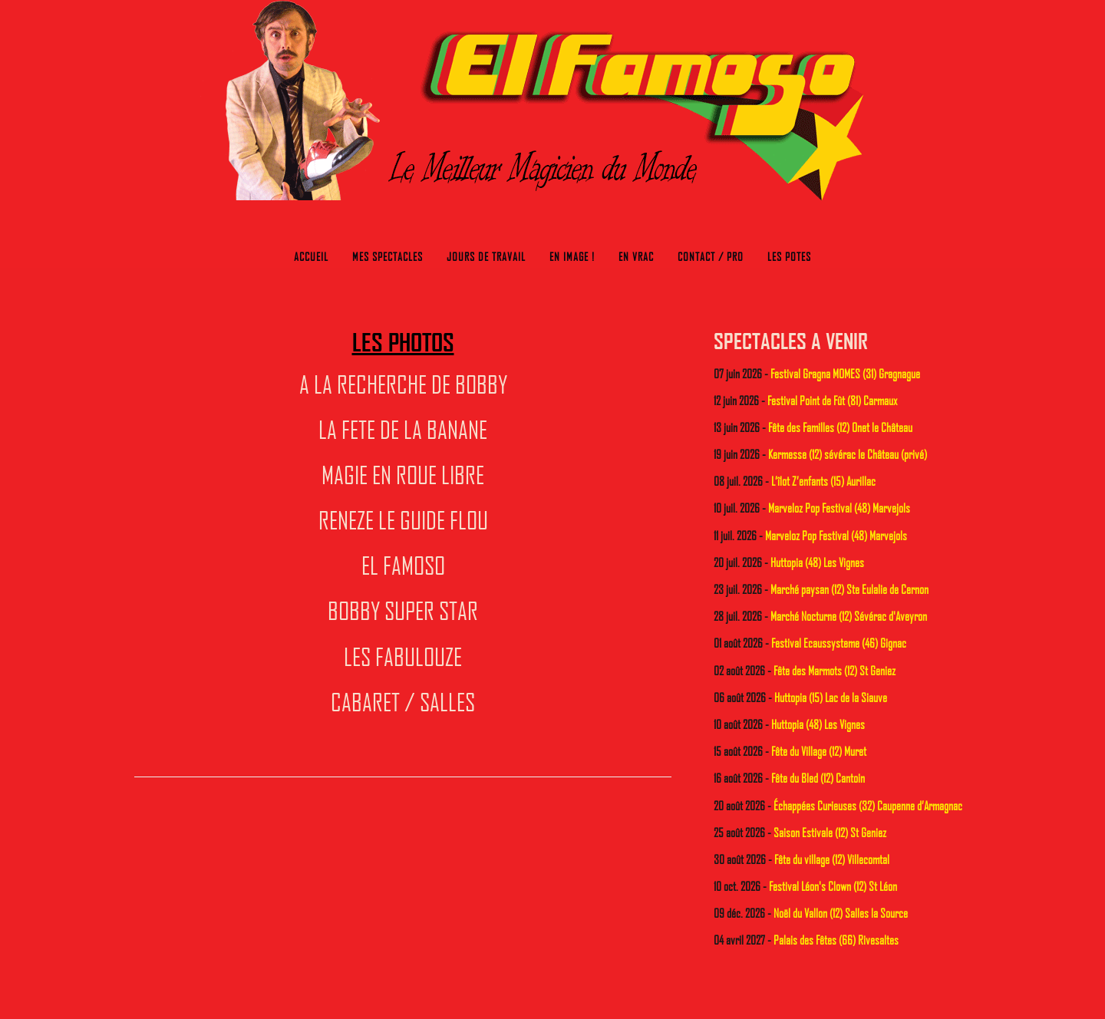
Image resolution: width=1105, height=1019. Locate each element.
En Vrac (636, 256)
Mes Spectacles (387, 256)
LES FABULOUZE (403, 656)
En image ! (572, 256)
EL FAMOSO (403, 564)
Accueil (311, 256)
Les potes (789, 256)
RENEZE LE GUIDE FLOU (403, 519)
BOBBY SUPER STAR (403, 610)
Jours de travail (486, 256)
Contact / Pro (711, 256)
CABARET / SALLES (403, 701)
